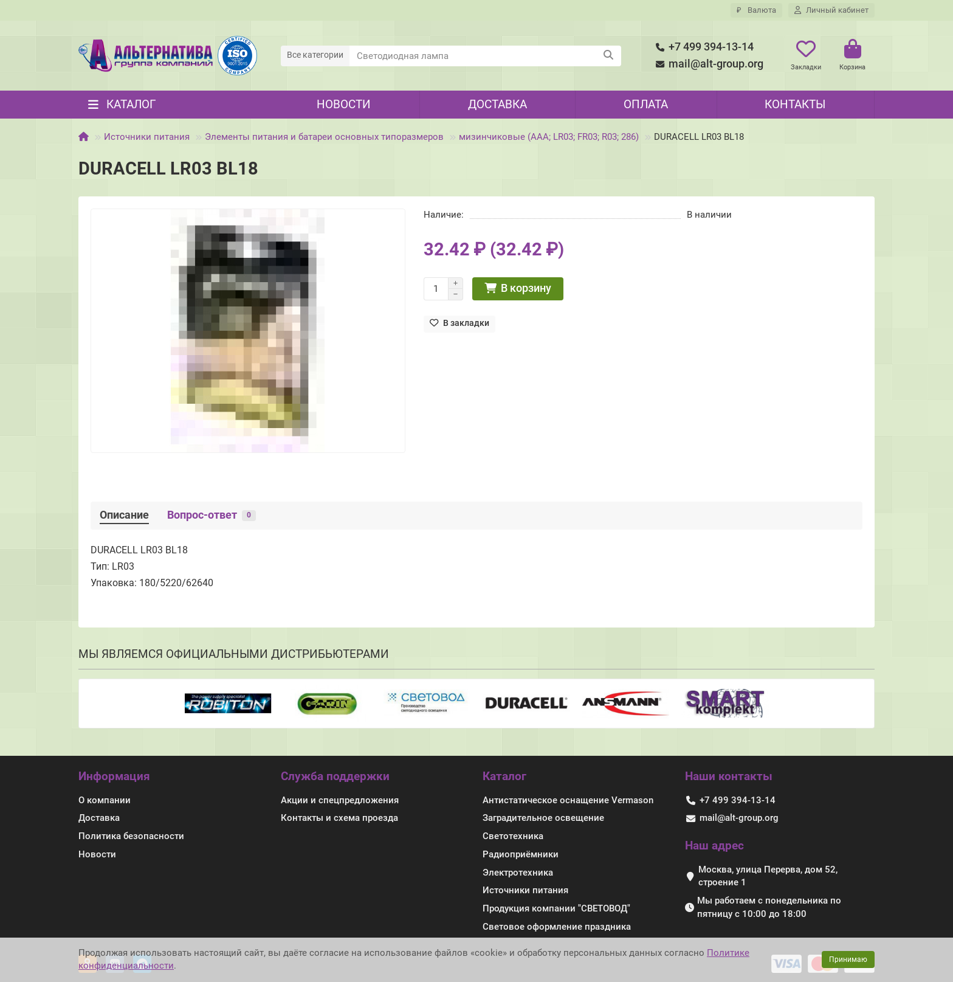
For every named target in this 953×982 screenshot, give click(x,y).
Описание (124, 515)
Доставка (497, 104)
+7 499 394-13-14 (703, 47)
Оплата (646, 104)
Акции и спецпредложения (340, 800)
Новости (344, 104)
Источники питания (147, 136)
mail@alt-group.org (707, 64)
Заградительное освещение (543, 817)
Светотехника (513, 836)
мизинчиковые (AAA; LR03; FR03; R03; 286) (549, 136)
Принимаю (848, 959)
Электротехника (518, 872)
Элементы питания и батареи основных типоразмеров (324, 136)
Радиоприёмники (521, 854)
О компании (104, 800)
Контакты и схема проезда (339, 817)
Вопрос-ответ (211, 515)
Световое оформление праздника (557, 926)
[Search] (485, 56)
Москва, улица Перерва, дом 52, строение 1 (768, 876)
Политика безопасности (131, 836)
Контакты (795, 104)
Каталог (504, 776)
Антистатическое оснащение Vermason (568, 800)
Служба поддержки (335, 776)
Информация (114, 776)
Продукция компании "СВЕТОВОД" (556, 908)
